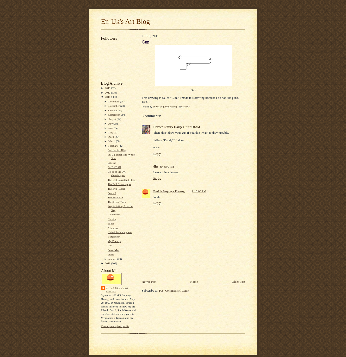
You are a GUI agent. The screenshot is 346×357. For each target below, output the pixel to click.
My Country (114, 241)
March (112, 141)
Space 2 (112, 193)
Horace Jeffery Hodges (168, 127)
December (114, 101)
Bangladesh (114, 236)
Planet (111, 254)
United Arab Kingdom (120, 232)
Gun (110, 245)
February (113, 145)
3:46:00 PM (167, 166)
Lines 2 (112, 162)
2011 (108, 96)
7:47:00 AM (192, 127)
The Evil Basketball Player (122, 179)
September (114, 114)
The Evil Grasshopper (119, 184)
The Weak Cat (115, 197)
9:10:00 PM (199, 191)
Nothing (112, 219)
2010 (108, 263)
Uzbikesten (114, 214)
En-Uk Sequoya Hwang (117, 290)
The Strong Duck (117, 201)
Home (194, 281)
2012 (108, 92)
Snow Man (113, 250)
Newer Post (149, 281)
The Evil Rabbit (116, 188)
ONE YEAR (114, 167)
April (111, 136)
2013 (108, 88)
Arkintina (113, 227)
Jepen (111, 223)
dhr (155, 166)
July (110, 123)
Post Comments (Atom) (174, 290)
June (111, 127)
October (113, 110)
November (114, 105)
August (112, 119)
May (111, 132)
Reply (157, 154)
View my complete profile (115, 326)
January (112, 258)
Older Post (238, 281)
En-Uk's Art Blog (125, 21)
